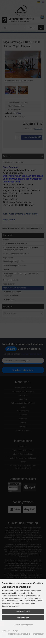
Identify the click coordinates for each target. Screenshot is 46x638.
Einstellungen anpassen (23, 624)
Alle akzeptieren (23, 611)
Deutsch (6, 630)
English (16, 630)
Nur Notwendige (23, 618)
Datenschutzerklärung (19, 634)
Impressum (38, 634)
